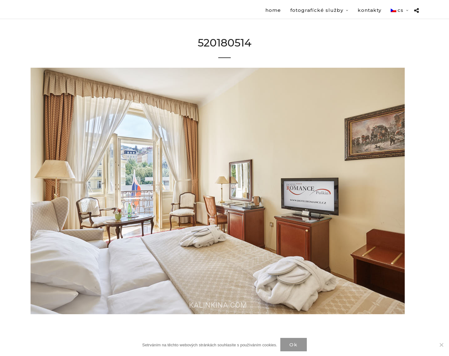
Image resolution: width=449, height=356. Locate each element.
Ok (293, 345)
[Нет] (441, 345)
